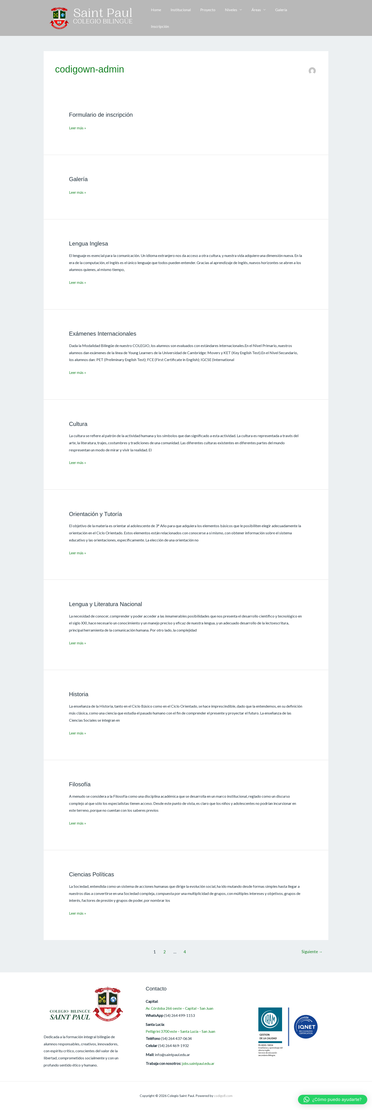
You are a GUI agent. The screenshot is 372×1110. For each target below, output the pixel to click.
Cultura (78, 423)
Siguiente (311, 951)
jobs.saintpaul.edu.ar (198, 1063)
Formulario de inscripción (102, 114)
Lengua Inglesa (89, 243)
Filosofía (80, 784)
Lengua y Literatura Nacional (107, 604)
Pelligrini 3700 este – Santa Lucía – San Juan (181, 1031)
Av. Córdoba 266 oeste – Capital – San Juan (181, 1008)
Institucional (181, 18)
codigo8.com (223, 1096)
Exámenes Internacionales (104, 333)
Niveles (228, 18)
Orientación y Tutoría (96, 514)
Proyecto (206, 18)
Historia (79, 694)
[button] (321, 18)
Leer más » (77, 127)
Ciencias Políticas (92, 874)
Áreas (251, 18)
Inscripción (297, 18)
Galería (274, 18)
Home (158, 18)
